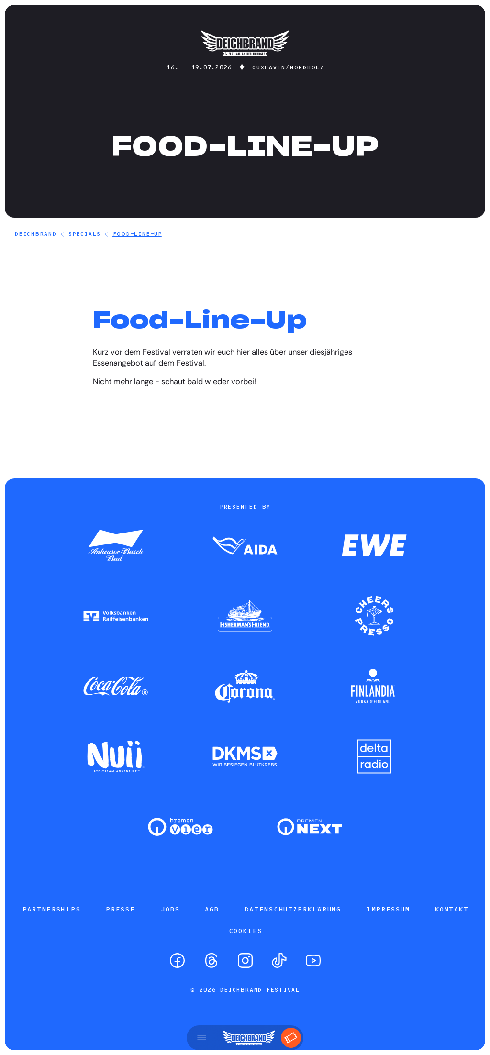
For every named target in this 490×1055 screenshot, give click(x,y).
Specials (84, 233)
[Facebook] (177, 960)
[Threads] (211, 960)
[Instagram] (245, 960)
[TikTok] (279, 960)
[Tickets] (291, 1038)
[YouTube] (313, 960)
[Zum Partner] (116, 546)
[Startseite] (245, 60)
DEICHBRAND (35, 233)
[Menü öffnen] (201, 1038)
